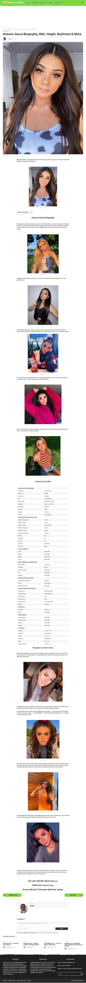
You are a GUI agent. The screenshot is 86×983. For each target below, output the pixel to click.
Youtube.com (47, 644)
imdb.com (46, 641)
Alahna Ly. (54, 881)
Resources (35, 2)
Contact (29, 980)
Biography (6, 31)
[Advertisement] (43, 18)
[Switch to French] (63, 1)
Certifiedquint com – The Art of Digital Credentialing (52, 944)
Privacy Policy (11, 980)
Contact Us (57, 2)
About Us (5, 980)
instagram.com (48, 630)
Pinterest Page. (48, 885)
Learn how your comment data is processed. (47, 933)
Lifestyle (50, 2)
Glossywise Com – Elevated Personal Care (10, 944)
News (28, 2)
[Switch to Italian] (69, 1)
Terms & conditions (21, 980)
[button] (82, 2)
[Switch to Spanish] (66, 1)
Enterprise (43, 2)
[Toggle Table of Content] (30, 212)
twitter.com (47, 636)
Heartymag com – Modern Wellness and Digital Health (31, 944)
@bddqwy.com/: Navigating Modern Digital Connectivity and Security (73, 945)
